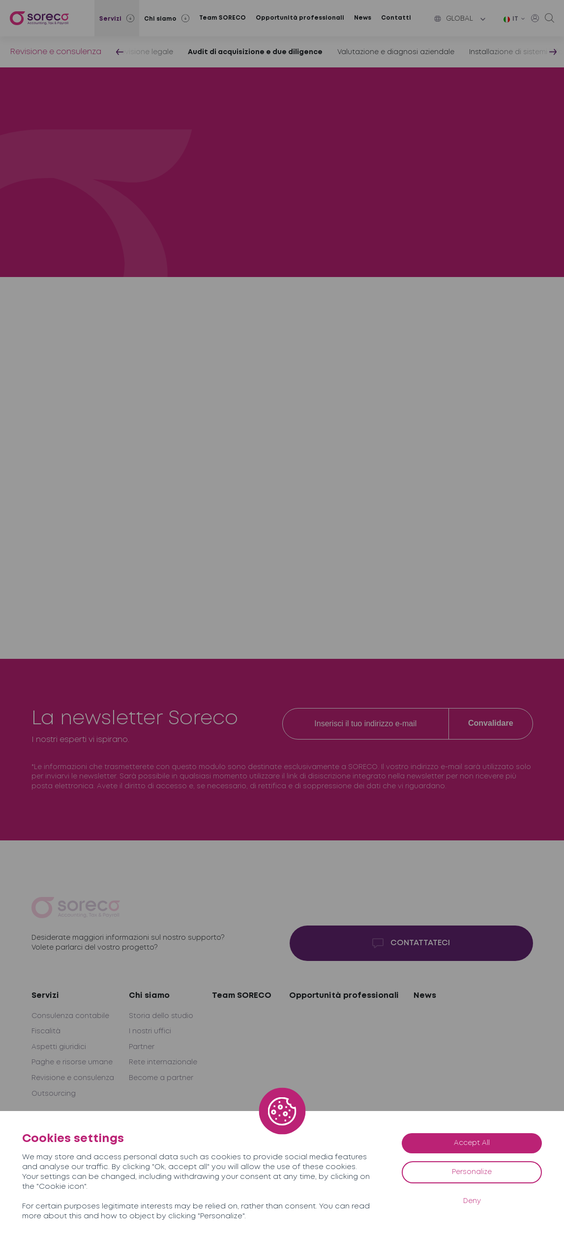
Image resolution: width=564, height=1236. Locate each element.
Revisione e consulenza (55, 52)
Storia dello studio (161, 1016)
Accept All (472, 1143)
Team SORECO (222, 18)
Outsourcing (53, 1094)
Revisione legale (144, 52)
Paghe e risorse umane (72, 1062)
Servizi (45, 995)
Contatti (396, 18)
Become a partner (161, 1078)
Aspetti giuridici (58, 1047)
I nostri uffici (150, 1031)
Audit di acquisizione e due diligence (255, 52)
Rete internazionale (163, 1062)
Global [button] (453, 19)
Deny (472, 1201)
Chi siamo (149, 995)
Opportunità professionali (300, 18)
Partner (141, 1047)
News (362, 18)
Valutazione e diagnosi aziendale (395, 52)
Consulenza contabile (70, 1016)
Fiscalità (45, 1031)
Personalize (472, 1172)
